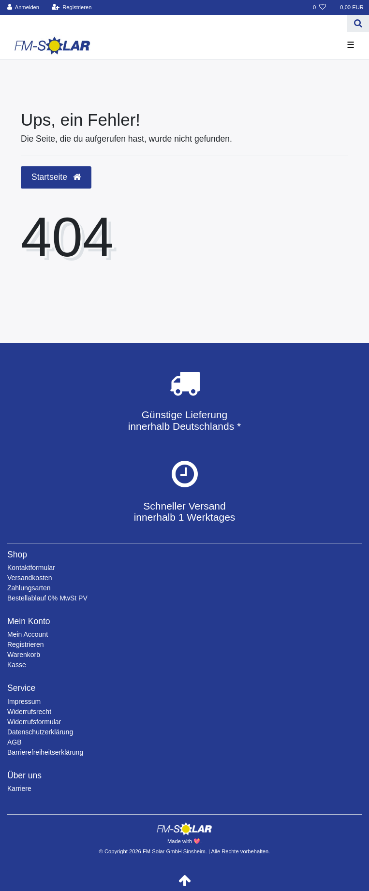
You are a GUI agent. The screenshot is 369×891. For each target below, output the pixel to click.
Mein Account (27, 634)
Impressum (24, 701)
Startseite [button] (56, 177)
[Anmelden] (23, 7)
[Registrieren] (71, 7)
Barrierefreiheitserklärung (45, 752)
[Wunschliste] (319, 7)
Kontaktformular (31, 567)
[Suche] (358, 23)
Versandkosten (29, 578)
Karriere (19, 788)
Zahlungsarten (29, 588)
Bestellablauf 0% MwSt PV (47, 598)
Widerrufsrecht (29, 712)
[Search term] (173, 23)
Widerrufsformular (34, 722)
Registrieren (25, 644)
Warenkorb (23, 654)
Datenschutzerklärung (40, 732)
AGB (14, 742)
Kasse (16, 665)
